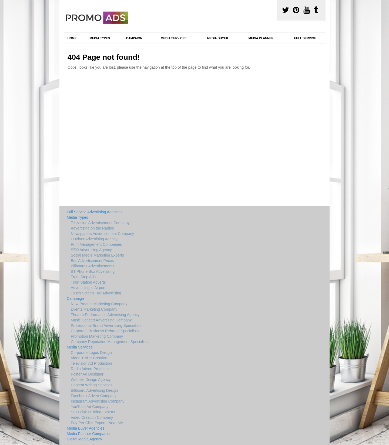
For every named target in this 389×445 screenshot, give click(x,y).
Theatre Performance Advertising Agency (105, 315)
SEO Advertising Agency (91, 250)
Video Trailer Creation (89, 358)
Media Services (173, 38)
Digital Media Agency (84, 439)
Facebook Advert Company (93, 396)
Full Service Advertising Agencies (94, 212)
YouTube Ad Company (89, 406)
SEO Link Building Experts (93, 412)
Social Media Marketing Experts (97, 255)
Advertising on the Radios (92, 228)
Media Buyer (217, 38)
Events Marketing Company (94, 309)
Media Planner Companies (89, 433)
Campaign (134, 38)
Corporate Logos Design (91, 352)
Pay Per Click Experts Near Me (97, 423)
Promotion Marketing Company (97, 336)
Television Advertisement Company (100, 223)
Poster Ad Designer (87, 374)
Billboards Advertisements (92, 266)
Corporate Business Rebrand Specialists (105, 331)
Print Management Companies (96, 244)
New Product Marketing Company (99, 304)
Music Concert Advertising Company (101, 320)
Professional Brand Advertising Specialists (106, 325)
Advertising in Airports (89, 287)
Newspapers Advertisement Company (102, 233)
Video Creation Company (92, 417)
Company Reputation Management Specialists (110, 342)
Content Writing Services (91, 385)
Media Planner (261, 38)
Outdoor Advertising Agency (94, 239)
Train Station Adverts (88, 282)
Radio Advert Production (91, 369)
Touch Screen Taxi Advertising (96, 293)
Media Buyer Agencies (85, 428)
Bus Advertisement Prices (92, 260)
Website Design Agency (91, 379)
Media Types (99, 38)
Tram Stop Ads (83, 277)
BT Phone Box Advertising (93, 271)
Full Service (305, 38)
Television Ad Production (91, 363)
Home (72, 38)
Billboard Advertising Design (94, 390)
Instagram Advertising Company (97, 401)
